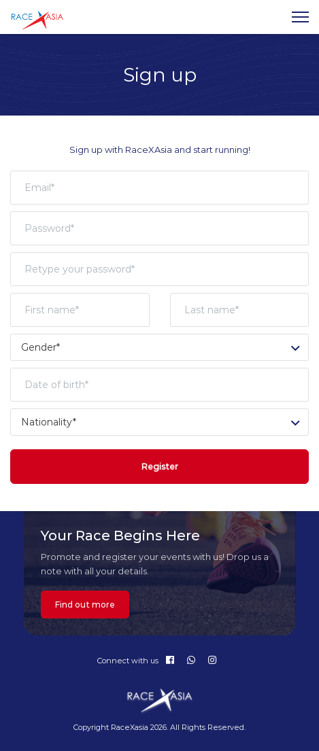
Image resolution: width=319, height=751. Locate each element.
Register (159, 466)
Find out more (85, 604)
